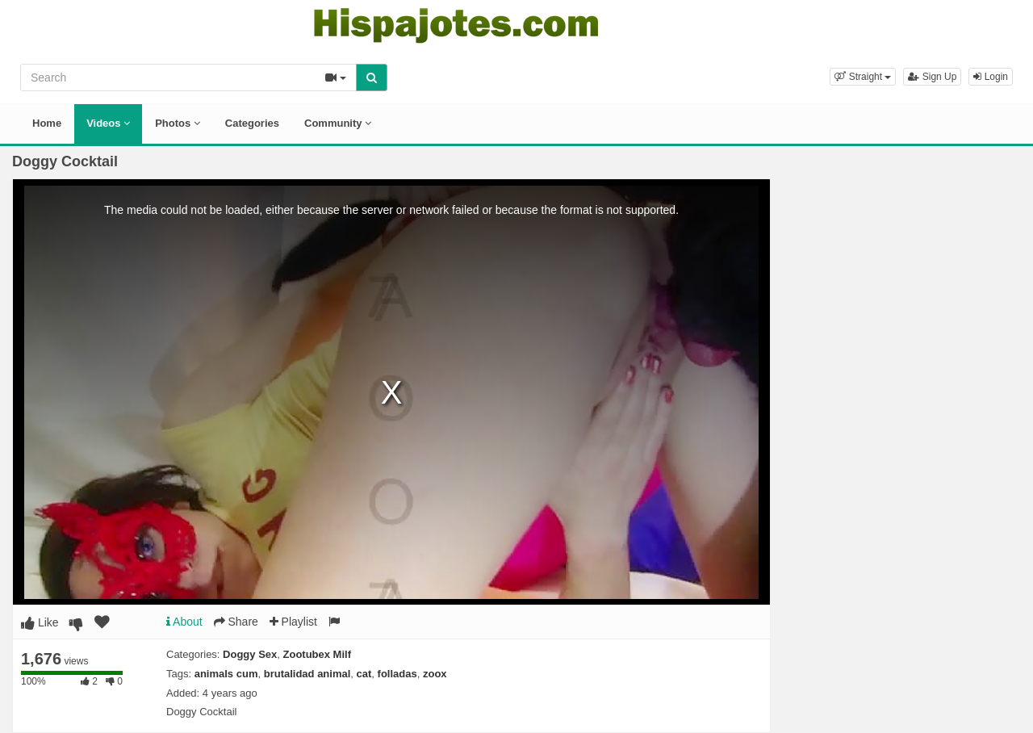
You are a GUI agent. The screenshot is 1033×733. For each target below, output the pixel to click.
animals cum (226, 674)
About (184, 621)
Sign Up (932, 76)
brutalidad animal (307, 674)
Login (990, 76)
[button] (863, 77)
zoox (435, 674)
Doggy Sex (250, 654)
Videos (108, 123)
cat (364, 674)
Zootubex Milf (317, 654)
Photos (177, 123)
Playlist (293, 621)
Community (337, 123)
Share (236, 621)
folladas (397, 674)
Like (40, 622)
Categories (252, 123)
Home (46, 123)
